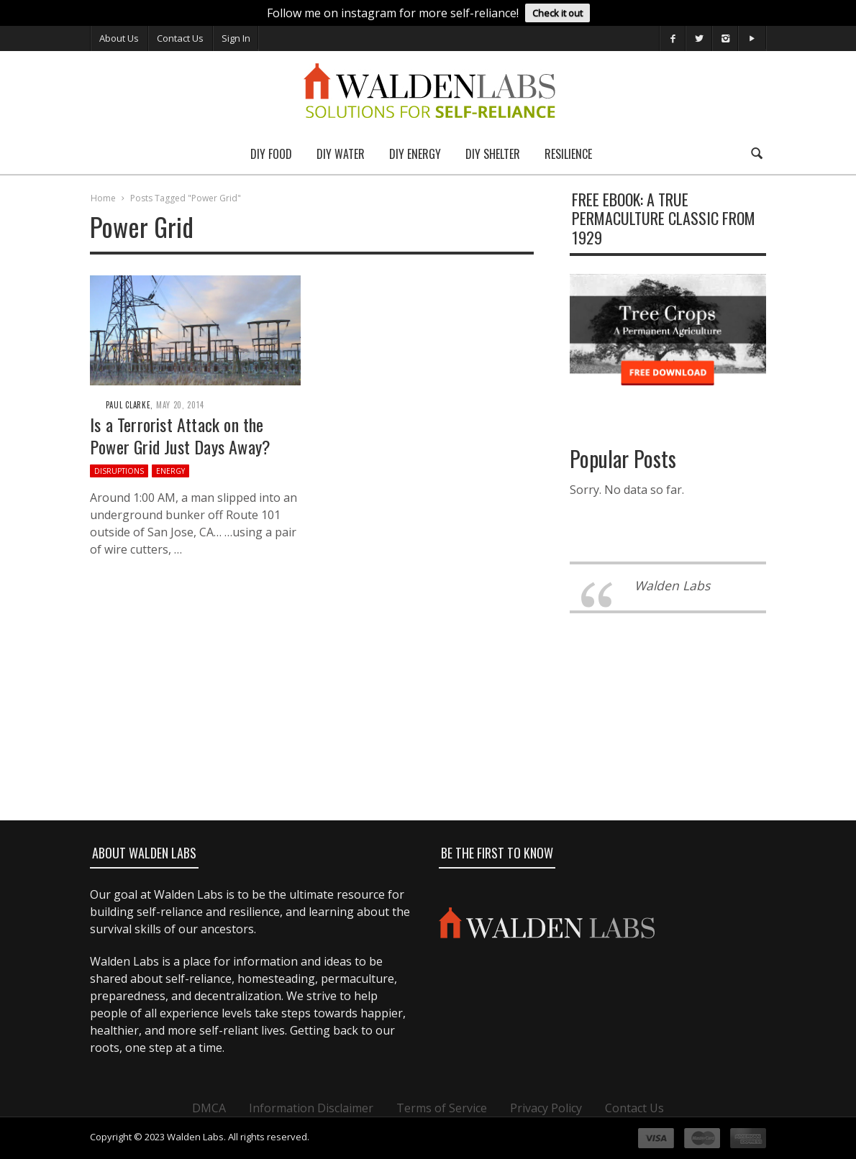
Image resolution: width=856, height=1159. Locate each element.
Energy (170, 471)
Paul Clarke (128, 405)
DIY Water (341, 153)
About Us (119, 38)
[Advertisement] (427, 769)
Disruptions (119, 471)
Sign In (236, 38)
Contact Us (180, 38)
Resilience (568, 153)
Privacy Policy (546, 1108)
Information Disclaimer (311, 1108)
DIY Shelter (492, 153)
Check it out (557, 12)
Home (103, 198)
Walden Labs (672, 585)
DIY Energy (415, 153)
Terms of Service (441, 1108)
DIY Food (271, 153)
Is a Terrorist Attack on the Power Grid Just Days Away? (180, 435)
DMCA (209, 1108)
